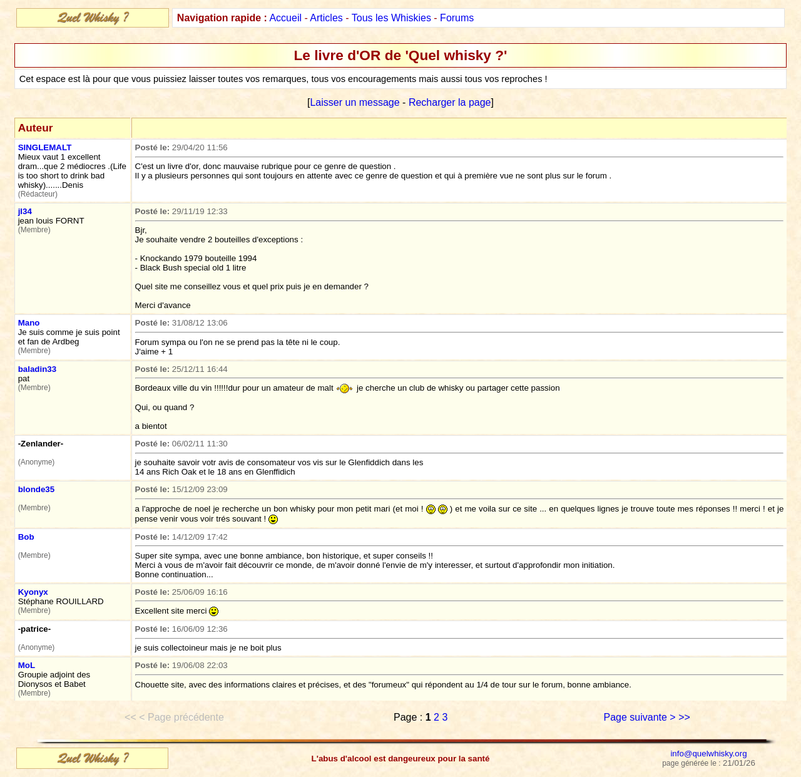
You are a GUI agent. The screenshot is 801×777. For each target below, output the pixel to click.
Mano (29, 322)
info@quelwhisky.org (708, 753)
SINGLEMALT (45, 147)
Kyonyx (33, 592)
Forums (457, 18)
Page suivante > (640, 717)
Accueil (285, 18)
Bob (26, 537)
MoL (26, 665)
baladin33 (37, 369)
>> (684, 717)
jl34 (25, 211)
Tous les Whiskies (391, 18)
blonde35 (36, 489)
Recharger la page (450, 102)
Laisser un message (354, 102)
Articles (326, 18)
